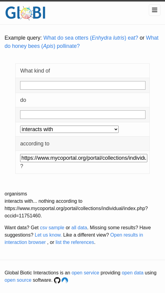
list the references (75, 242)
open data (132, 272)
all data (79, 227)
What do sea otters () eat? (90, 38)
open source (18, 280)
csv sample (52, 227)
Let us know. (48, 235)
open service (85, 272)
